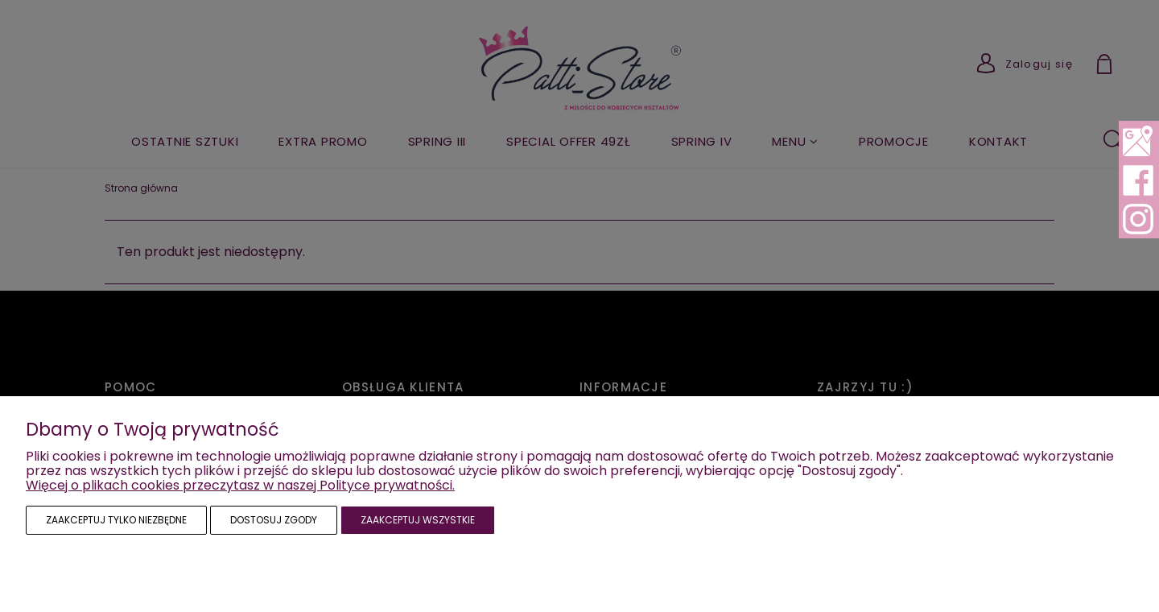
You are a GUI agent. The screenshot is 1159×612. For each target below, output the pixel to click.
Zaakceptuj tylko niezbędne (116, 520)
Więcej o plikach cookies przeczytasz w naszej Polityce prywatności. (240, 485)
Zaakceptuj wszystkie (418, 520)
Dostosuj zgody (273, 520)
